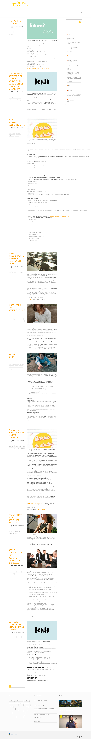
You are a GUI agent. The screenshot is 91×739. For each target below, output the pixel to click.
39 (21, 686)
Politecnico (70, 56)
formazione (14, 97)
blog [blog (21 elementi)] (15, 700)
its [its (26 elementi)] (24, 706)
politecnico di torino (12, 99)
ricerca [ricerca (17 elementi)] (22, 710)
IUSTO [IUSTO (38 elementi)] (30, 706)
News (52, 13)
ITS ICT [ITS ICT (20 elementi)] (26, 706)
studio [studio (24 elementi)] (14, 712)
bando (10, 97)
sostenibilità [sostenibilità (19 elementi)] (26, 710)
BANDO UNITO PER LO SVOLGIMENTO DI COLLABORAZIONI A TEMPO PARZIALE (45, 720)
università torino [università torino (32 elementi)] (20, 717)
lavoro (23, 571)
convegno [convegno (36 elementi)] (15, 702)
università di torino (20, 321)
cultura (13, 133)
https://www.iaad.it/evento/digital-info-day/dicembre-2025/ (38, 68)
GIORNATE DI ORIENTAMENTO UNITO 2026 (42, 714)
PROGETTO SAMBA (14, 355)
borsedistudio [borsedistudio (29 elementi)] (26, 700)
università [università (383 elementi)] (16, 715)
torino (18, 99)
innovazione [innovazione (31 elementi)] (16, 706)
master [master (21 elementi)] (13, 708)
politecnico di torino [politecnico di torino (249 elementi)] (12, 710)
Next (24, 686)
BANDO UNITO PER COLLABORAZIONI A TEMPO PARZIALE (45, 703)
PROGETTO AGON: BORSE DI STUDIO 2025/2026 (16, 433)
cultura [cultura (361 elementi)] (25, 702)
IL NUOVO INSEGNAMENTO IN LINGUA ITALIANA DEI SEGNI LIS (16, 258)
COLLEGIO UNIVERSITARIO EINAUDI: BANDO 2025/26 (17, 625)
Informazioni (41, 13)
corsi (12, 32)
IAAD (15, 32)
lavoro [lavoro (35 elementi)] (10, 708)
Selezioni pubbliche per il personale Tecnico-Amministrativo (72, 49)
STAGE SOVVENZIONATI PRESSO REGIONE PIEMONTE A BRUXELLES (16, 556)
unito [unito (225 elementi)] (30, 712)
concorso (14, 571)
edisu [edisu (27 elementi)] (13, 704)
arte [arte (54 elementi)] (9, 700)
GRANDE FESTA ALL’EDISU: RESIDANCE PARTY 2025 (16, 519)
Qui (36, 616)
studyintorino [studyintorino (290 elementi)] (19, 712)
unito (18, 272)
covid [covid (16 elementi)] (22, 702)
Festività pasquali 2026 (71, 38)
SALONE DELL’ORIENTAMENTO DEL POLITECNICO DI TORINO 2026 (45, 711)
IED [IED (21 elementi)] (12, 706)
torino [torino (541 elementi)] (23, 712)
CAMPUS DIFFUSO (66, 13)
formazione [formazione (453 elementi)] (21, 704)
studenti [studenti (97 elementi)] (10, 712)
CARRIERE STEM (75, 13)
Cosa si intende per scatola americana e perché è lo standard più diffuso (74, 67)
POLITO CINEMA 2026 (38, 717)
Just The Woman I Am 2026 (39, 705)
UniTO (69, 34)
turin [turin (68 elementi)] (27, 712)
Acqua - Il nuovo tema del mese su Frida (73, 43)
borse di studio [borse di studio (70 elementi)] (20, 700)
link (30, 299)
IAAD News (70, 90)
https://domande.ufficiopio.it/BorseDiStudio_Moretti (59, 216)
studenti (10, 533)
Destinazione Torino (23, 13)
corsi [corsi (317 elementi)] (19, 702)
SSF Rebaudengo (71, 100)
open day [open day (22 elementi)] (17, 708)
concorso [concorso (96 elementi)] (10, 702)
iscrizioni (16, 446)
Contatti (56, 13)
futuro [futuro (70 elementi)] (25, 704)
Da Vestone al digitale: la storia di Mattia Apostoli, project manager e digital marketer (74, 78)
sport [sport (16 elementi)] (30, 710)
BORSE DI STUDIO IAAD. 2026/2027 (40, 700)
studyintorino (11, 135)
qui (44, 113)
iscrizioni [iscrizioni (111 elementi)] (21, 706)
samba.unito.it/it (41, 422)
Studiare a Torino (33, 13)
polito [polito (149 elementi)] (18, 710)
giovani (19, 97)
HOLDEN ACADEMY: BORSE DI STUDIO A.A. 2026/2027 (44, 708)
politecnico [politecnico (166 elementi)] (29, 708)
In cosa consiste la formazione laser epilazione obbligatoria (73, 73)
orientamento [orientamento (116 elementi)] (23, 708)
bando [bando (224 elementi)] (12, 700)
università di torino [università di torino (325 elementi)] (12, 717)
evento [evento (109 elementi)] (16, 704)
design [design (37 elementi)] (10, 704)
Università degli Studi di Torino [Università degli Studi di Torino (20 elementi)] (25, 715)
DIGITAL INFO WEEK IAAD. (15, 22)
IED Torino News (71, 85)
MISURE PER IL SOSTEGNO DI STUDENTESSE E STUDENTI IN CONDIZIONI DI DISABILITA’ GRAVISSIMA (16, 81)
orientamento (19, 32)
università (11, 34)
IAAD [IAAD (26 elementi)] (10, 706)
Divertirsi (47, 13)
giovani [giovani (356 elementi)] (28, 704)
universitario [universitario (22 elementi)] (11, 715)
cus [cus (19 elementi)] (28, 702)
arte (9, 32)
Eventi (21, 26)
